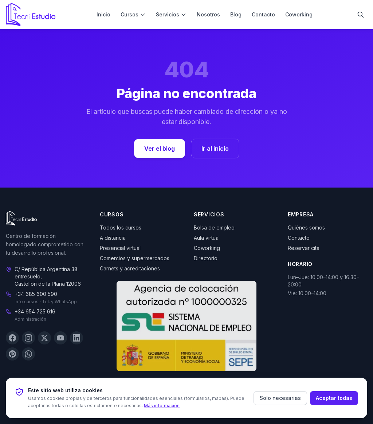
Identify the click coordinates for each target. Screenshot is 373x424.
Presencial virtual (120, 248)
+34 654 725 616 (35, 312)
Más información (162, 405)
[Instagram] (28, 338)
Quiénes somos (306, 227)
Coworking (299, 14)
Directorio (205, 258)
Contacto (263, 14)
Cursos (133, 14)
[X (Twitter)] (44, 338)
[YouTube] (60, 338)
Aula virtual (207, 238)
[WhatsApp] (28, 354)
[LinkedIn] (76, 338)
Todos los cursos (120, 227)
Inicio (103, 14)
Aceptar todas (334, 398)
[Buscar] (360, 14)
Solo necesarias (280, 398)
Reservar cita (303, 248)
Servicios (171, 14)
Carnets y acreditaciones (130, 268)
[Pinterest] (12, 354)
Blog (236, 14)
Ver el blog (159, 148)
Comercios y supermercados (134, 258)
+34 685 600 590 (36, 294)
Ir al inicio (215, 148)
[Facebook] (12, 338)
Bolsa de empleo (214, 227)
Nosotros (208, 14)
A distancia (113, 238)
